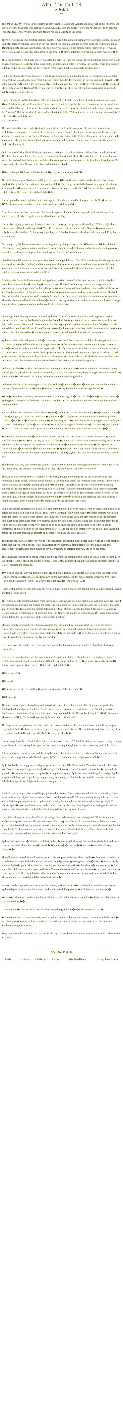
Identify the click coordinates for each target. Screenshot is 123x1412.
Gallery (40, 959)
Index (9, 959)
